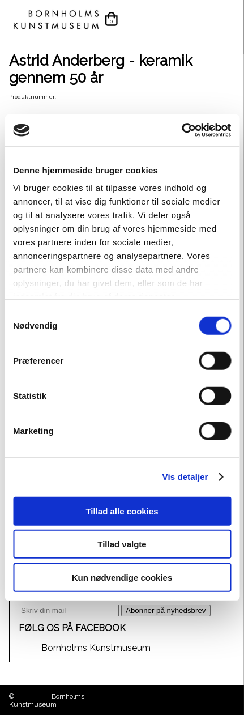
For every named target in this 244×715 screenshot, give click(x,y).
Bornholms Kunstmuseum (96, 647)
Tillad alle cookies (121, 511)
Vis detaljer (185, 477)
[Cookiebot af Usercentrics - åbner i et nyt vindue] (181, 130)
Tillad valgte (121, 544)
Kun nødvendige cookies (122, 577)
